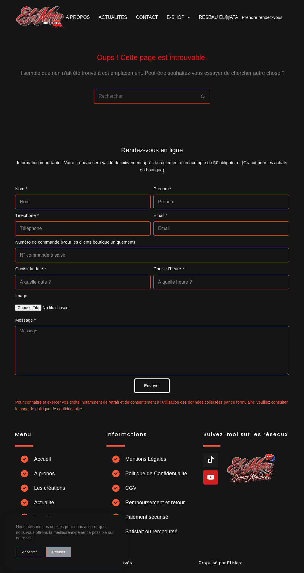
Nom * (21, 188)
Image (21, 295)
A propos (78, 17)
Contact (147, 17)
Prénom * (162, 188)
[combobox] (145, 96)
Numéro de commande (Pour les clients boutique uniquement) (75, 242)
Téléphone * (27, 215)
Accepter (29, 552)
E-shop (180, 17)
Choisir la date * (30, 268)
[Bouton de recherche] (203, 96)
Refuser (58, 552)
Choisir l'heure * (168, 268)
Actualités (113, 17)
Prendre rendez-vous (262, 17)
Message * (25, 320)
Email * (160, 215)
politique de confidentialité (58, 409)
